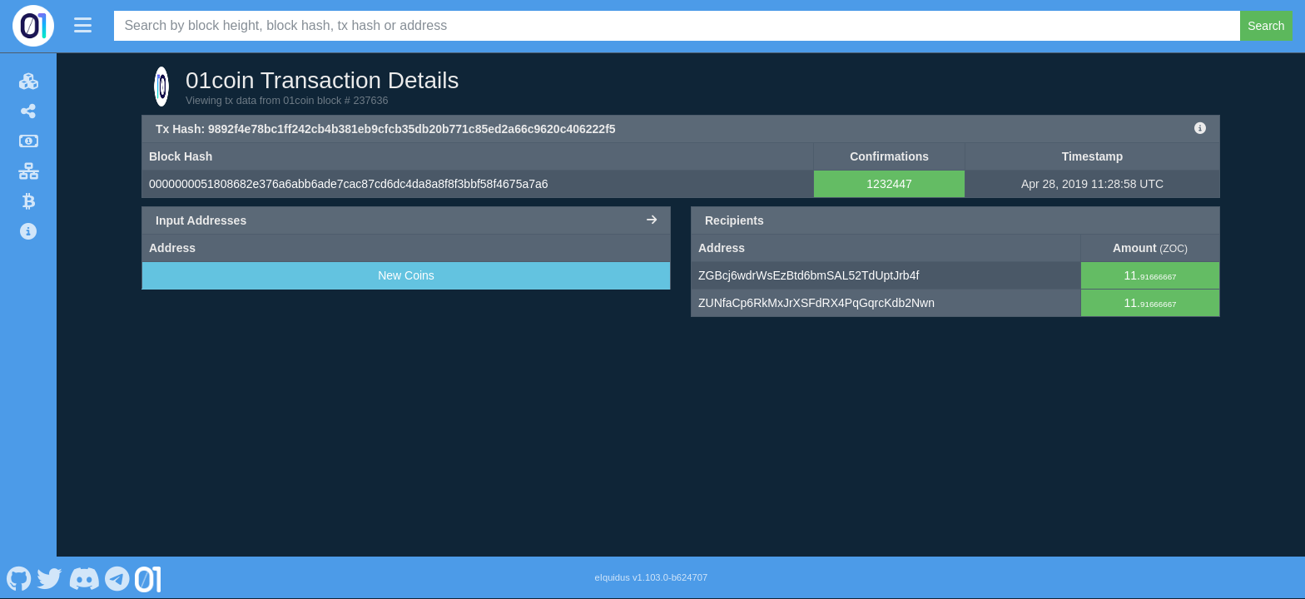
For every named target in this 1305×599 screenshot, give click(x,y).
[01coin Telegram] (117, 577)
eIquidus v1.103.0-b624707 (651, 577)
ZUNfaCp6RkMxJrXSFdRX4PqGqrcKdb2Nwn (816, 302)
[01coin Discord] (84, 577)
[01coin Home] (33, 26)
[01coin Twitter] (50, 577)
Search (1266, 25)
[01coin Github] (18, 577)
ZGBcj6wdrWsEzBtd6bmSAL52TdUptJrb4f (808, 275)
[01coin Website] (148, 577)
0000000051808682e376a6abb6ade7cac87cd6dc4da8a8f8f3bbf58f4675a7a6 (348, 184)
